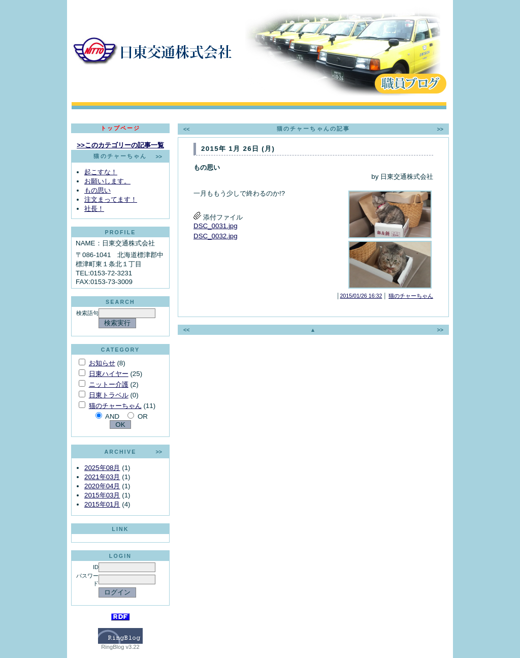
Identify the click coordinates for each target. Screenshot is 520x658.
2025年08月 (102, 468)
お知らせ (102, 363)
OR (143, 416)
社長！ (94, 208)
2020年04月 (102, 486)
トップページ (121, 128)
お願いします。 (107, 181)
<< (186, 129)
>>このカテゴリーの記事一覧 (120, 145)
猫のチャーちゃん (115, 406)
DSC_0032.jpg (215, 236)
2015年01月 (102, 504)
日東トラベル (108, 395)
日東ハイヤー (108, 374)
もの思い (97, 190)
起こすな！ (100, 172)
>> (159, 156)
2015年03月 (102, 495)
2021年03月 (102, 477)
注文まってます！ (110, 199)
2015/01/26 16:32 (361, 296)
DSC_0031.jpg (215, 226)
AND (112, 416)
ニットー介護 (108, 384)
